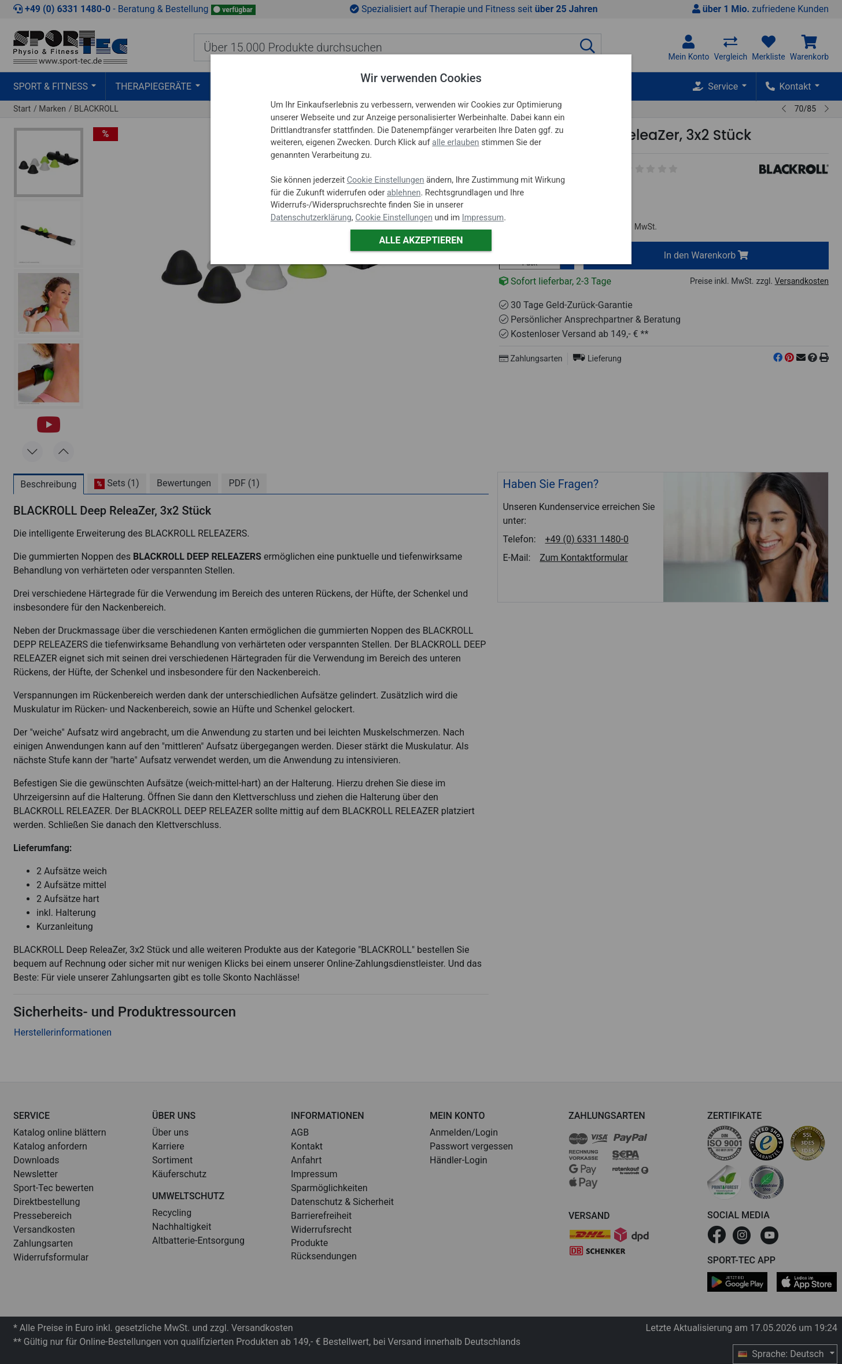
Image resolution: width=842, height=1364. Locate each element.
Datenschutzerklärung (311, 218)
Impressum (483, 218)
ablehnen (404, 193)
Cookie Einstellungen (385, 180)
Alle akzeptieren (421, 240)
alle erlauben (455, 142)
